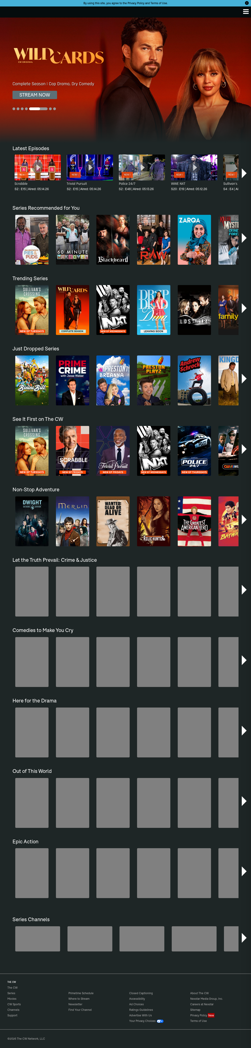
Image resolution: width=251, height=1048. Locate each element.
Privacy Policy (136, 3)
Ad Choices (136, 1004)
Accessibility (137, 998)
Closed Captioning (141, 993)
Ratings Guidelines (141, 1010)
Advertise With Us (140, 1015)
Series (11, 993)
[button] (245, 173)
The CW (8, 11)
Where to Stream (78, 998)
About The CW (199, 993)
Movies (11, 998)
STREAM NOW (34, 95)
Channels (13, 1010)
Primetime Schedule (81, 993)
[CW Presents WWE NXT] (194, 939)
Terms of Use (158, 3)
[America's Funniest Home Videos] (38, 939)
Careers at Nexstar (202, 1004)
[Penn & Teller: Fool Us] (90, 939)
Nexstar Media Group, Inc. (206, 998)
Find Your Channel (80, 1010)
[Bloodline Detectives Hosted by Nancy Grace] (142, 939)
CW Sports (14, 1004)
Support (12, 1015)
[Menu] (246, 11)
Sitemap (195, 1010)
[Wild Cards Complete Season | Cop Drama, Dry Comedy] (125, 80)
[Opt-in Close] (247, 3)
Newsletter (75, 1004)
